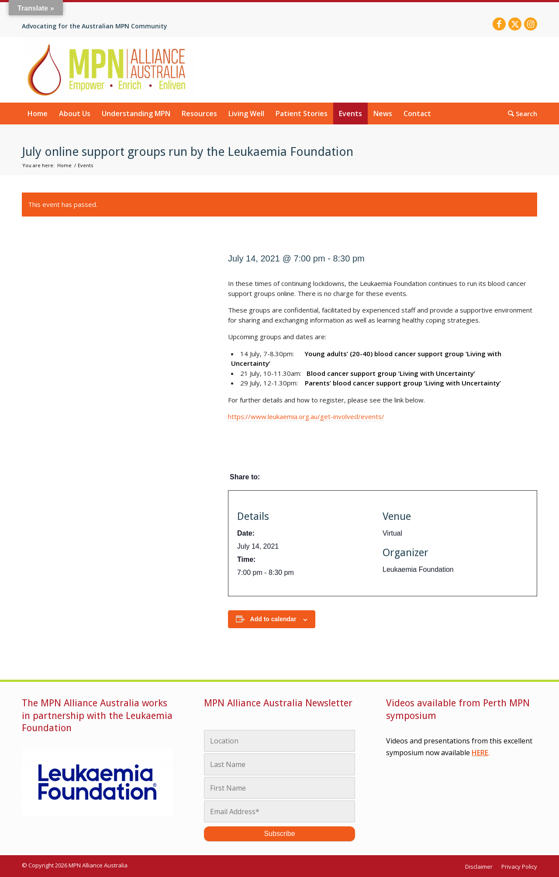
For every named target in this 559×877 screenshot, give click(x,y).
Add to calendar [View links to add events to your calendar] (273, 619)
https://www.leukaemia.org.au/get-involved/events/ (306, 416)
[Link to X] (514, 24)
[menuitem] (37, 113)
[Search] (519, 113)
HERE (480, 752)
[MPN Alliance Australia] (108, 70)
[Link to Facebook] (499, 24)
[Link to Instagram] (530, 24)
